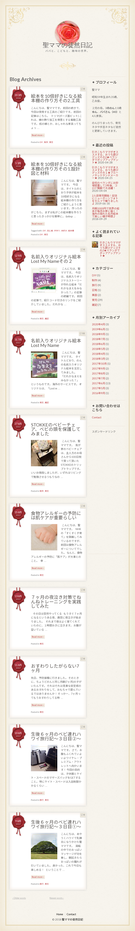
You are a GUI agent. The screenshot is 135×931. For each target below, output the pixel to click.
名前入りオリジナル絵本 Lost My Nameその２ (58, 259)
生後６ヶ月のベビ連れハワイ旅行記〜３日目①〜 (56, 824)
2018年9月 (98, 334)
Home (59, 914)
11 (82, 333)
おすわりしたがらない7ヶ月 (55, 668)
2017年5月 (98, 388)
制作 (46, 142)
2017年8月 (98, 373)
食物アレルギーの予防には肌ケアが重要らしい (56, 515)
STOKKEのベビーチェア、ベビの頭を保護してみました (56, 429)
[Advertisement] (107, 494)
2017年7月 (98, 378)
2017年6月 (98, 383)
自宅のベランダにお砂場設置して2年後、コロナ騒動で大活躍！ (105, 185)
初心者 (50, 230)
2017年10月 (99, 363)
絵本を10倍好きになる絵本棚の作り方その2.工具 (56, 98)
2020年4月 (98, 324)
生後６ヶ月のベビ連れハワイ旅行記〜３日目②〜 (56, 736)
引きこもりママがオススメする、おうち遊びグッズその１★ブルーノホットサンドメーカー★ (105, 172)
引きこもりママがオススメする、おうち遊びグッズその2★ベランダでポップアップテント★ (105, 157)
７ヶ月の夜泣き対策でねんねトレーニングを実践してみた (56, 601)
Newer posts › (57, 898)
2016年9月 (98, 393)
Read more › (38, 135)
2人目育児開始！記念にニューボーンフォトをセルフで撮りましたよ (105, 199)
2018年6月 (98, 344)
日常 (94, 290)
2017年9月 (98, 368)
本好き (64, 230)
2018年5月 (98, 348)
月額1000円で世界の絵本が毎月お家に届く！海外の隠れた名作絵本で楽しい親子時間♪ (105, 212)
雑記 (47, 318)
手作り (57, 230)
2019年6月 (98, 329)
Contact (96, 417)
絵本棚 (71, 230)
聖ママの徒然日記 (67, 46)
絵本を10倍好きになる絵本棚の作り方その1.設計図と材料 (56, 169)
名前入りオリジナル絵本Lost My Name (56, 343)
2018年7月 (98, 339)
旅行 (42, 800)
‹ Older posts (19, 898)
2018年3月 (98, 358)
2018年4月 (98, 353)
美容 (94, 295)
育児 (51, 142)
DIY (41, 142)
